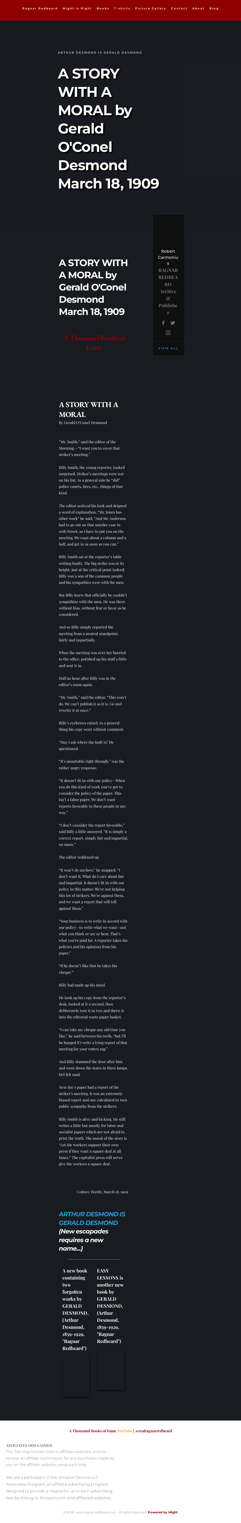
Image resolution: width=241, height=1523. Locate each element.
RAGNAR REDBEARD (168, 277)
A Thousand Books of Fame (95, 343)
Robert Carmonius (168, 257)
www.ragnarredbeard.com (95, 1512)
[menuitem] (40, 8)
